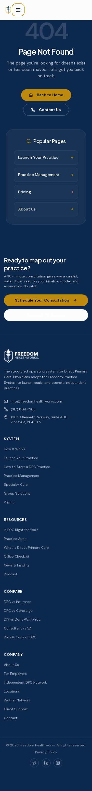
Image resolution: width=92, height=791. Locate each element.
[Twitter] (34, 763)
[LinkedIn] (46, 763)
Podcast (10, 574)
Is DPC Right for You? (21, 530)
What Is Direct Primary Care (26, 547)
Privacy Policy (46, 752)
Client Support (16, 709)
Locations (12, 691)
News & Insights (16, 565)
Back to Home (46, 94)
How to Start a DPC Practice (27, 467)
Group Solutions (17, 493)
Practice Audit (15, 538)
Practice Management (21, 475)
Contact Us (46, 109)
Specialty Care (16, 484)
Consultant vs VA (17, 628)
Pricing (9, 502)
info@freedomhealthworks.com (33, 401)
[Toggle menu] (18, 9)
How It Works (14, 449)
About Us (11, 664)
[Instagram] (57, 763)
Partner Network (17, 700)
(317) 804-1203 (20, 409)
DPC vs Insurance (18, 601)
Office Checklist (16, 556)
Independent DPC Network (25, 682)
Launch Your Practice (21, 458)
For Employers (15, 673)
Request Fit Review (46, 315)
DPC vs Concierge (18, 610)
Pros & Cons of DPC (20, 637)
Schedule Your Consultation (46, 300)
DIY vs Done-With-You (22, 619)
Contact (10, 718)
